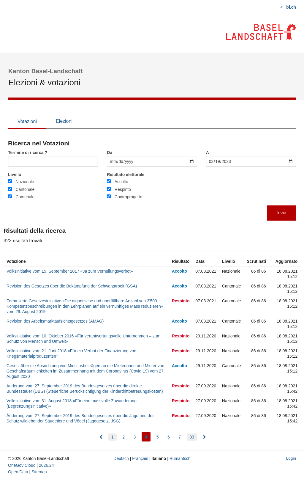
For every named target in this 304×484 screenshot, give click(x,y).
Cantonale (24, 189)
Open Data (18, 471)
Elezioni (64, 121)
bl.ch (291, 7)
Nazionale (24, 181)
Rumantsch (180, 458)
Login (291, 458)
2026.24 (46, 465)
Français (140, 458)
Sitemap (39, 471)
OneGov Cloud (22, 465)
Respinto (123, 189)
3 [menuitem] (134, 437)
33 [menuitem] (192, 437)
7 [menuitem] (179, 437)
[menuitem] (100, 437)
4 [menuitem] (148, 436)
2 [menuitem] (123, 437)
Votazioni (27, 121)
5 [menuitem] (157, 437)
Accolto (121, 181)
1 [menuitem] (112, 437)
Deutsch (121, 458)
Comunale (24, 196)
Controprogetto (128, 196)
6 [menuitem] (168, 437)
